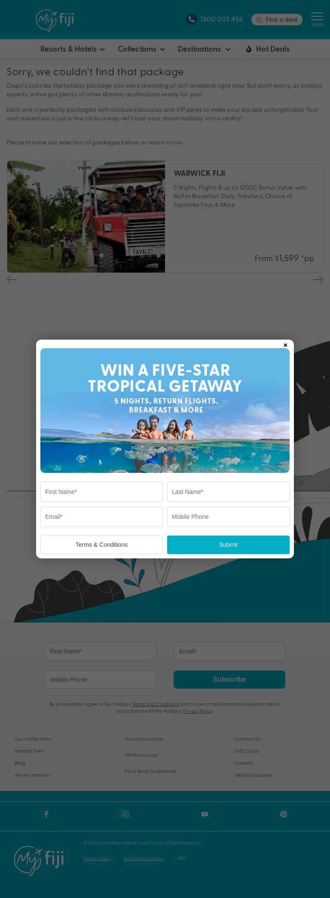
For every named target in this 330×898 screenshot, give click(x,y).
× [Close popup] (285, 343)
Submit (228, 544)
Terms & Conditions (102, 544)
